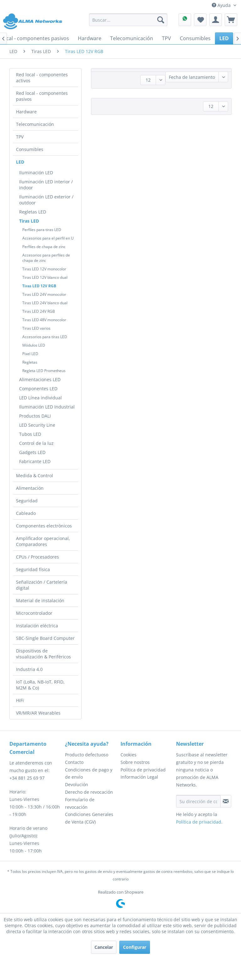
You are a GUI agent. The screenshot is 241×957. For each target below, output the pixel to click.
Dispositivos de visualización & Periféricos (43, 654)
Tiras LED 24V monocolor (44, 294)
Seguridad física (33, 569)
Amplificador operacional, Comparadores (43, 541)
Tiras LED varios (36, 328)
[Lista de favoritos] (200, 20)
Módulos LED (33, 345)
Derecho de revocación (89, 792)
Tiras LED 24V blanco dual (44, 302)
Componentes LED (38, 389)
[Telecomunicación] (132, 38)
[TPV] (166, 38)
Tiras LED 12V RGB (39, 286)
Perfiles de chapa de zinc (44, 246)
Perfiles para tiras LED (41, 229)
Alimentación (30, 488)
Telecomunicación (35, 124)
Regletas (29, 362)
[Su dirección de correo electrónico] (198, 801)
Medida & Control (34, 475)
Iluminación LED (36, 173)
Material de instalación (40, 600)
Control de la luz (36, 443)
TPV (20, 137)
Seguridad (27, 501)
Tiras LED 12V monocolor (44, 269)
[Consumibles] (195, 38)
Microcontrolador (34, 613)
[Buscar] (160, 20)
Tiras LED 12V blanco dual (44, 277)
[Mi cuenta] (215, 20)
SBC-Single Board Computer (45, 638)
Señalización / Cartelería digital (41, 585)
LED (20, 162)
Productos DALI (35, 416)
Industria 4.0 (29, 669)
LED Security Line (37, 425)
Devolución (76, 784)
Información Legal (139, 777)
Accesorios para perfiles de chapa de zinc (46, 257)
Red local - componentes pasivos (42, 96)
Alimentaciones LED (40, 379)
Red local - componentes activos (42, 78)
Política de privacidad (143, 770)
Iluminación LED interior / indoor (46, 185)
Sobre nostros (135, 762)
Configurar (134, 947)
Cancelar (103, 947)
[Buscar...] (128, 20)
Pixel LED (30, 353)
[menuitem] (128, 20)
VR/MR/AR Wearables (38, 713)
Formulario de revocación (79, 803)
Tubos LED (30, 434)
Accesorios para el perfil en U (48, 238)
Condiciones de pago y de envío (88, 773)
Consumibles (29, 149)
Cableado (26, 513)
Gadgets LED (32, 452)
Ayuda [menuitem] (222, 5)
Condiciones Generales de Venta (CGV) (89, 818)
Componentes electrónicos (44, 526)
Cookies (128, 755)
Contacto (74, 762)
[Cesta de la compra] (231, 20)
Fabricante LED (35, 461)
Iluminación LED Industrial (47, 407)
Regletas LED (32, 212)
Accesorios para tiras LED (44, 336)
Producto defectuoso (86, 755)
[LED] (224, 38)
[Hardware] (89, 38)
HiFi (20, 700)
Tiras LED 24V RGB (38, 311)
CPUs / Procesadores (37, 557)
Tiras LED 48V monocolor (44, 319)
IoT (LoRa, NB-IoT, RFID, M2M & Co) (40, 685)
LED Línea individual (40, 398)
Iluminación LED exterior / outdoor (46, 200)
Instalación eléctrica (37, 626)
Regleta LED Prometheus (44, 370)
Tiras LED (29, 221)
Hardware (26, 112)
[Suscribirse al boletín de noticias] (225, 801)
